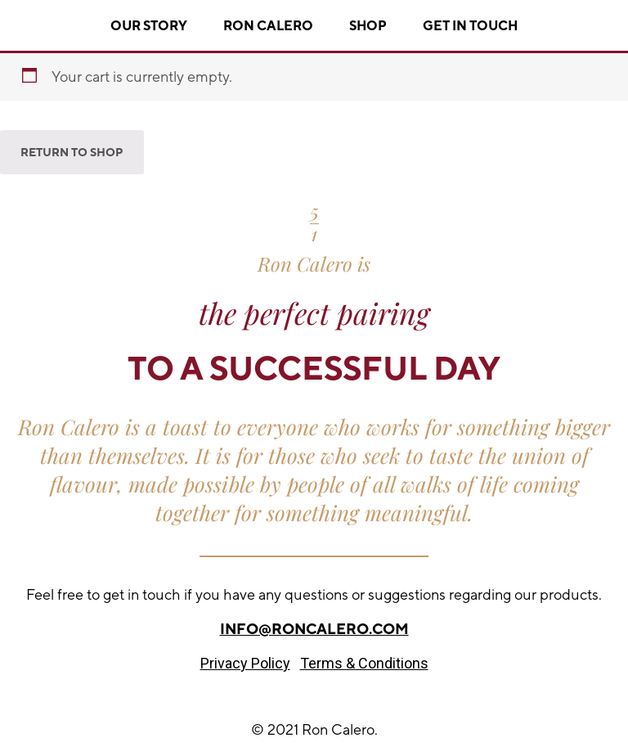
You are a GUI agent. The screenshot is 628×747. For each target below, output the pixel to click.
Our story (148, 26)
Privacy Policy (245, 663)
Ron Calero (268, 26)
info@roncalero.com (314, 628)
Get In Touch (470, 26)
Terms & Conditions (364, 663)
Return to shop (71, 152)
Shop (368, 26)
